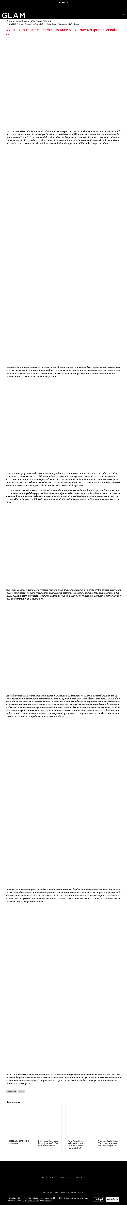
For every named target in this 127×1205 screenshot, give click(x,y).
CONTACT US (79, 1177)
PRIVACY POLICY (49, 1177)
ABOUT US (63, 2)
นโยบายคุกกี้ (47, 1201)
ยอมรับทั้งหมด (112, 1199)
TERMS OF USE (65, 1177)
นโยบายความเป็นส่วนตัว (30, 1201)
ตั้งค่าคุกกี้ (99, 1199)
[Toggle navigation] (124, 15)
